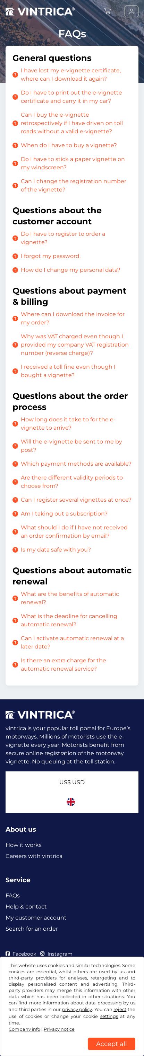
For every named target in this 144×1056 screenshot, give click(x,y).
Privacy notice (59, 1029)
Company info (24, 1029)
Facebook (21, 954)
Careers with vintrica (34, 856)
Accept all (111, 1044)
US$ (72, 782)
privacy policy (77, 1009)
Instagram (56, 954)
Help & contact (26, 906)
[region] (72, 1051)
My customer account (36, 917)
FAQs (13, 895)
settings (109, 1016)
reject (119, 1009)
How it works (24, 845)
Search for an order (32, 928)
